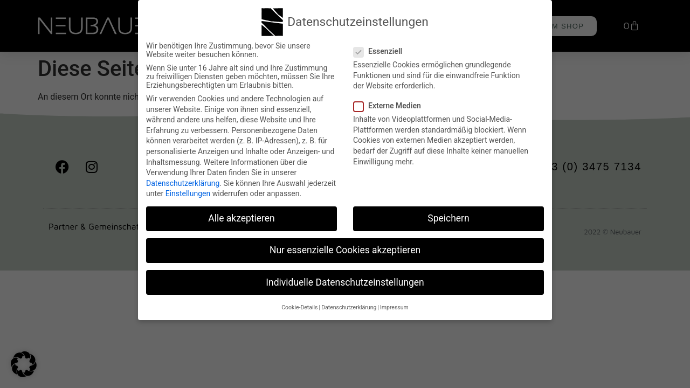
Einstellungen (188, 192)
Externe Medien (390, 104)
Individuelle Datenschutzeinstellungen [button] (345, 280)
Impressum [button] (394, 306)
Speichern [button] (448, 217)
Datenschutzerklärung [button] (348, 306)
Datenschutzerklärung (182, 181)
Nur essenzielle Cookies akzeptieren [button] (345, 249)
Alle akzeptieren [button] (241, 217)
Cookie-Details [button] (299, 306)
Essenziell (381, 50)
